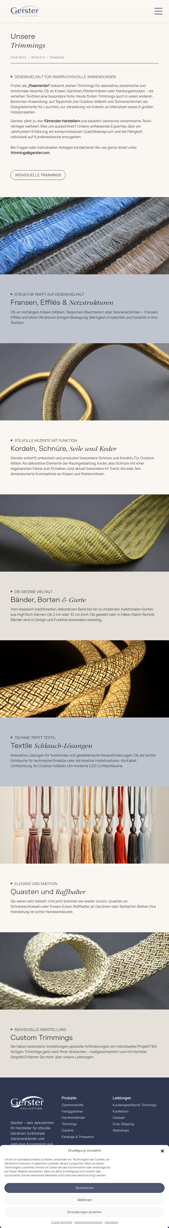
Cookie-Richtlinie (61, 1222)
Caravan (119, 1118)
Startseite (18, 57)
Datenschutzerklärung (89, 1222)
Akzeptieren (84, 1188)
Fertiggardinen (72, 1111)
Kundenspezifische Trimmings (134, 1105)
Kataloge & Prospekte (78, 1137)
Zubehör (68, 1130)
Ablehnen (84, 1200)
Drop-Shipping (123, 1124)
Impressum (111, 1222)
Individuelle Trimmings (38, 175)
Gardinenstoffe (72, 1105)
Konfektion (121, 1111)
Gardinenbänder (73, 1118)
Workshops (121, 1130)
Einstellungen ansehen (84, 1212)
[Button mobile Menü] (158, 11)
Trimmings (69, 1124)
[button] (162, 1151)
